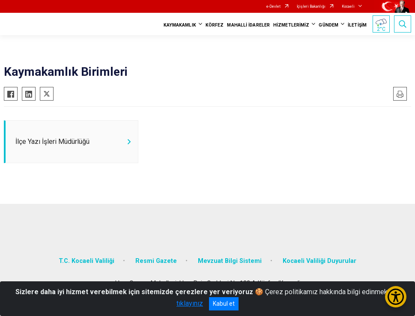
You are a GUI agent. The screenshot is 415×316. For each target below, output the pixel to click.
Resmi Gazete (156, 261)
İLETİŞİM (357, 25)
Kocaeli (348, 6)
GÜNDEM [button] (328, 25)
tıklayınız (189, 303)
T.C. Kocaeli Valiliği (86, 261)
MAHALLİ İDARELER (248, 25)
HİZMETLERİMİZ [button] (291, 25)
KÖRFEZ (215, 25)
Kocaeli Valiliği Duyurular (319, 261)
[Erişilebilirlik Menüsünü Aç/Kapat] (395, 296)
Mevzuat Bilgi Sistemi (230, 261)
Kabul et (224, 303)
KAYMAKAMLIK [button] (180, 25)
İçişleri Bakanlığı (311, 6)
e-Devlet (273, 6)
